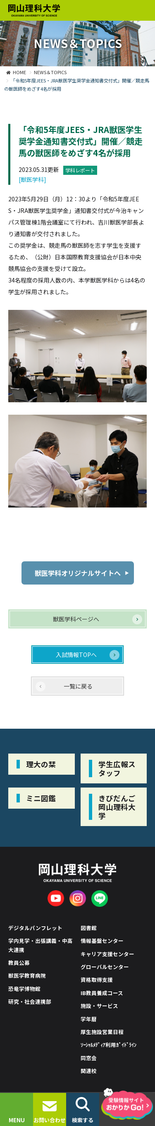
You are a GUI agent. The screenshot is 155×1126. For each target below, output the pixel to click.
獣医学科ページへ (76, 619)
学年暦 (89, 1019)
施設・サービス (99, 1006)
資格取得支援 (97, 979)
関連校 (89, 1071)
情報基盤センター (102, 941)
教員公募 (19, 963)
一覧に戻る (78, 686)
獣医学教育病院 (27, 975)
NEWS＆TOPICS (50, 72)
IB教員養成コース (102, 993)
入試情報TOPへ (76, 654)
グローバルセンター (105, 967)
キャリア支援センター (107, 954)
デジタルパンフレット (35, 928)
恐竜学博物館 (24, 989)
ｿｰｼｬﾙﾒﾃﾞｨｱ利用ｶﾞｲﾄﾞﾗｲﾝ (109, 1045)
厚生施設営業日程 (102, 1032)
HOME (19, 72)
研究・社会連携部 (29, 1001)
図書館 (89, 928)
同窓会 (89, 1058)
